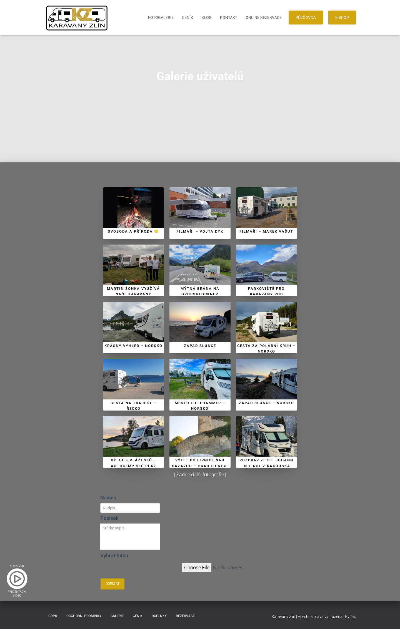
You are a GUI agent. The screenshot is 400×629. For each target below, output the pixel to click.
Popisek (109, 518)
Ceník (187, 17)
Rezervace (185, 616)
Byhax (350, 616)
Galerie (117, 616)
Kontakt (228, 17)
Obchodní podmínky (83, 616)
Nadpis (108, 497)
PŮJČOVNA (306, 17)
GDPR (52, 616)
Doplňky (159, 616)
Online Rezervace (264, 17)
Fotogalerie (161, 17)
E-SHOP (342, 17)
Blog (206, 17)
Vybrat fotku (114, 555)
